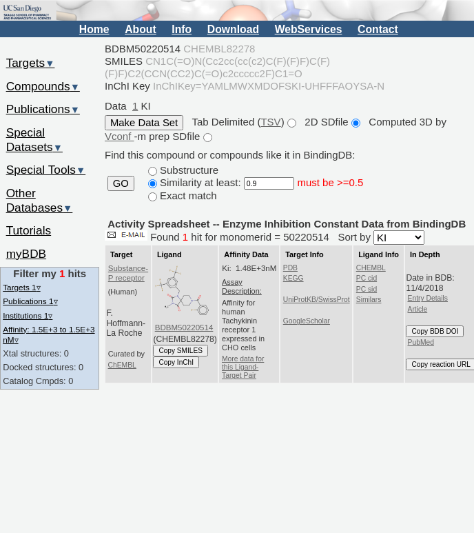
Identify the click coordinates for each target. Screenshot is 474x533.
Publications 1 (30, 300)
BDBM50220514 (184, 327)
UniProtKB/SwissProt (316, 299)
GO (121, 183)
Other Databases (39, 200)
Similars (369, 299)
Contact (378, 29)
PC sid (366, 289)
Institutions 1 (27, 315)
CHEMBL (371, 268)
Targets (30, 63)
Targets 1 (21, 287)
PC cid (366, 278)
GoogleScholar (306, 321)
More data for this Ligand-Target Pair (243, 367)
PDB (290, 268)
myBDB (26, 254)
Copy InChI (176, 362)
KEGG (293, 278)
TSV (270, 122)
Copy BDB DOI (434, 331)
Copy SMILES (180, 350)
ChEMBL (122, 365)
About (140, 29)
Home (94, 29)
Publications (43, 109)
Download (233, 29)
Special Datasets (34, 139)
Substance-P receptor (128, 273)
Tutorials (29, 230)
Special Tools (46, 170)
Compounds (43, 86)
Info (182, 29)
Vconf (119, 136)
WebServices (308, 29)
